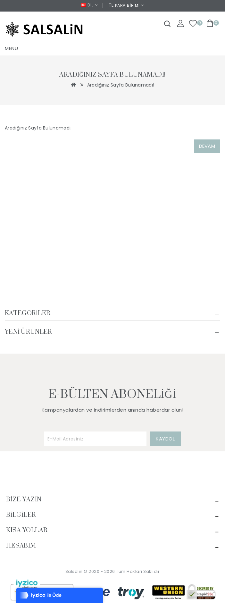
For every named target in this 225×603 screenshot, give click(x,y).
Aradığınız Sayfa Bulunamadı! (120, 85)
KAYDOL (165, 438)
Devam (207, 146)
